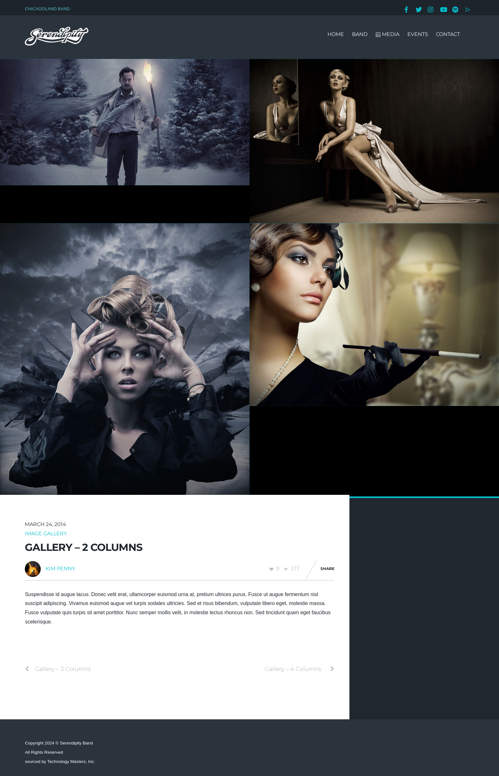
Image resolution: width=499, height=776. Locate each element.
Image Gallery (46, 533)
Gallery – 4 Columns (299, 669)
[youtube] (443, 8)
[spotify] (455, 8)
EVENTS (417, 34)
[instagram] (430, 8)
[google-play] (467, 8)
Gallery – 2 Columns (83, 547)
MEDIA (387, 34)
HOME (335, 34)
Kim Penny (60, 569)
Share (327, 568)
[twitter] (418, 8)
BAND (360, 34)
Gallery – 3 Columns (58, 669)
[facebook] (406, 8)
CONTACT (448, 34)
